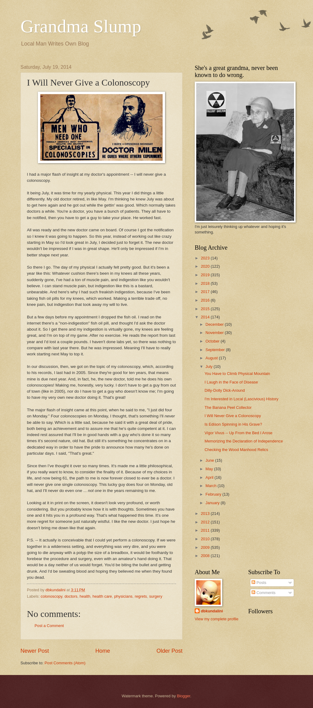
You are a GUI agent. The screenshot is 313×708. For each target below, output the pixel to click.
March (211, 485)
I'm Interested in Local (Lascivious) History (241, 399)
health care (102, 596)
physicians (123, 596)
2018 (206, 283)
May (209, 469)
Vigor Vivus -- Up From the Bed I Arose (238, 433)
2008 (206, 555)
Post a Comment (49, 625)
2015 (206, 308)
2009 (206, 547)
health (84, 596)
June (210, 460)
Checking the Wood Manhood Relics (236, 449)
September (215, 349)
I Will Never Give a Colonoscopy (232, 415)
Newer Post (34, 651)
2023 (206, 258)
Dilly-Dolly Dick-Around (224, 390)
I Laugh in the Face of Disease (231, 382)
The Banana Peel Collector (228, 407)
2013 (206, 513)
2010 (206, 539)
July (209, 366)
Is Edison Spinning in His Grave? (233, 424)
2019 (206, 275)
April (209, 477)
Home (102, 651)
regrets (141, 596)
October (212, 341)
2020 (206, 266)
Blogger (183, 696)
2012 (206, 522)
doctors (70, 596)
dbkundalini (212, 611)
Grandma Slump (80, 26)
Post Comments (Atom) (65, 663)
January (212, 503)
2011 (206, 530)
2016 (206, 300)
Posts (259, 582)
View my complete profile (216, 619)
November (215, 332)
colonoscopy (51, 596)
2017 (206, 291)
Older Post (169, 651)
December (215, 324)
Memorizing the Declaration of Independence (243, 441)
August (212, 358)
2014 (206, 317)
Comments (263, 592)
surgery (155, 596)
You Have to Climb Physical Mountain (237, 373)
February (213, 494)
